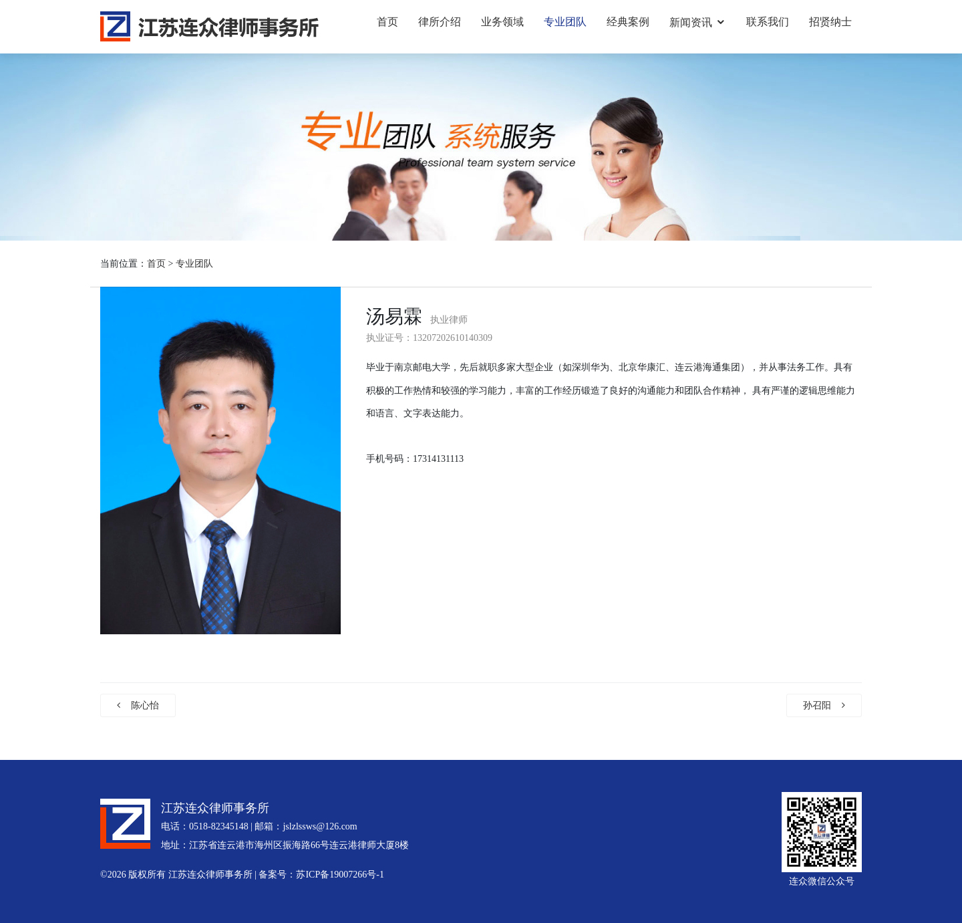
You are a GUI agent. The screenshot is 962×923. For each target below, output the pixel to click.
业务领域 (502, 21)
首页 (387, 21)
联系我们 (767, 21)
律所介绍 (439, 21)
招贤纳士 (830, 21)
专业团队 (565, 21)
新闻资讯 (690, 22)
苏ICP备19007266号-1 (339, 875)
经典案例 (628, 21)
